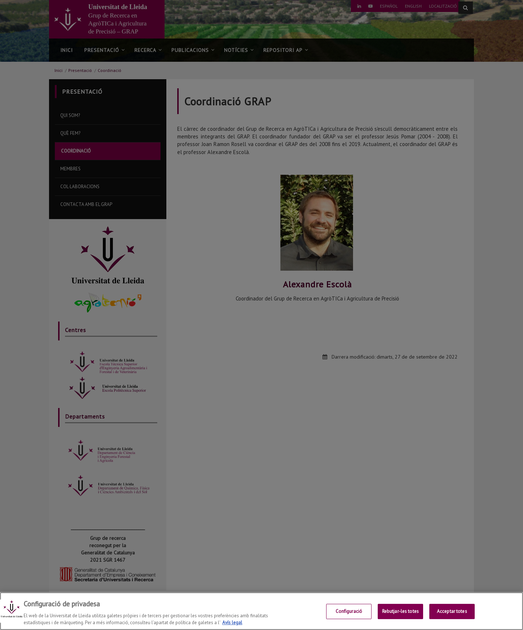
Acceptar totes (452, 612)
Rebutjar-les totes (400, 612)
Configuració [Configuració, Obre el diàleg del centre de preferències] (349, 612)
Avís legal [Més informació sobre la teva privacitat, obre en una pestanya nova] (232, 623)
